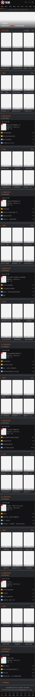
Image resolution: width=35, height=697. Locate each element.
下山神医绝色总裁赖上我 (17, 187)
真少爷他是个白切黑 (17, 397)
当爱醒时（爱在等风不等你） (6, 397)
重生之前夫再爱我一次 (6, 49)
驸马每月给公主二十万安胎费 (17, 492)
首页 (2, 6)
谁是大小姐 (29, 549)
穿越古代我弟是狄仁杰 (29, 49)
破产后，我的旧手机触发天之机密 (6, 244)
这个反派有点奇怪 (29, 397)
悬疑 (30, 6)
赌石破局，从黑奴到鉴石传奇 (17, 415)
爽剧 (14, 6)
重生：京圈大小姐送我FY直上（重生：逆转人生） (6, 92)
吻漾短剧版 (17, 339)
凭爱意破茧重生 (17, 68)
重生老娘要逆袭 (28, 92)
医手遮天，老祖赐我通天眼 (29, 187)
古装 (26, 6)
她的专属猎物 (29, 339)
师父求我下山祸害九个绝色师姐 (17, 49)
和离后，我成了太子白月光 (29, 68)
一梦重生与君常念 (29, 111)
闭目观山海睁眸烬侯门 (6, 168)
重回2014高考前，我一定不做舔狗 (17, 111)
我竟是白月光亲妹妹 (29, 244)
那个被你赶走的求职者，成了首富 (17, 244)
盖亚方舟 (6, 568)
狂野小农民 (6, 644)
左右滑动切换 (5, 118)
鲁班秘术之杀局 (17, 549)
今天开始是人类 (17, 625)
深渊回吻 (28, 320)
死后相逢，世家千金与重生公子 (6, 111)
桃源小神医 (29, 644)
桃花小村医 (29, 168)
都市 (22, 6)
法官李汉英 (6, 625)
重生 (6, 6)
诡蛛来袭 (6, 549)
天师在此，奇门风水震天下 (6, 473)
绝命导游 (17, 168)
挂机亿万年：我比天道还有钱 (29, 492)
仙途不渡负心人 (28, 263)
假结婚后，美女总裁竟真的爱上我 (17, 263)
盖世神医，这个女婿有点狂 (29, 473)
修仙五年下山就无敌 (17, 568)
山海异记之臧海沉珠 (6, 68)
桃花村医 (17, 644)
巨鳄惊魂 (28, 568)
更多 (32, 73)
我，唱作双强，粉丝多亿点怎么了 (6, 415)
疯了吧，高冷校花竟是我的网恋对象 (17, 320)
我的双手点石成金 (17, 473)
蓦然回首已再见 (6, 320)
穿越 (10, 6)
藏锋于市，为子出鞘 (29, 415)
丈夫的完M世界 (6, 339)
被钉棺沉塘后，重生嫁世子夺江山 (17, 92)
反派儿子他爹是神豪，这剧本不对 (6, 263)
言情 (18, 6)
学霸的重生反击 (6, 187)
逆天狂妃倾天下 (6, 492)
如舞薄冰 (28, 625)
